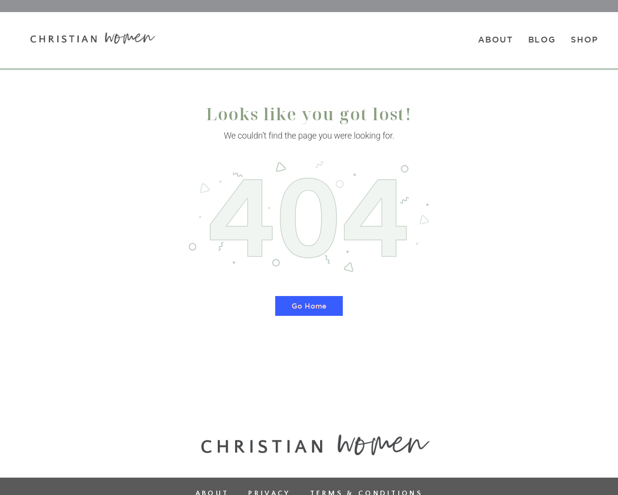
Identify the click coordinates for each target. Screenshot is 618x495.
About (495, 39)
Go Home (309, 306)
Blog (542, 39)
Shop (584, 39)
